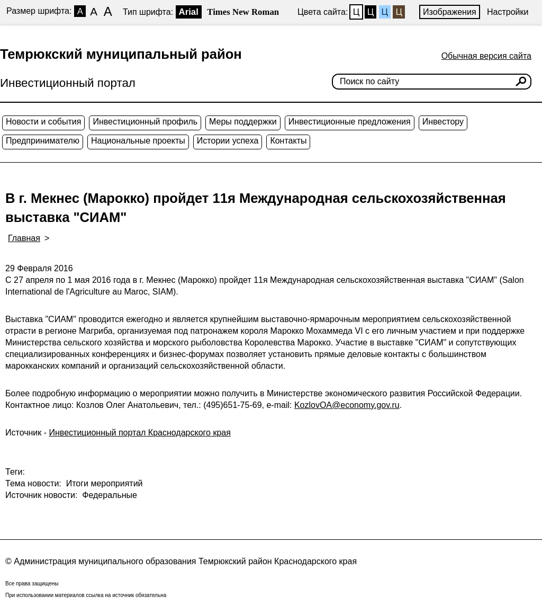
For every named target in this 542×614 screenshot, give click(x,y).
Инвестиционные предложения (349, 121)
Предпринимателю (42, 140)
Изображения (449, 11)
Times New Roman (243, 12)
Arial (188, 12)
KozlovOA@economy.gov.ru (347, 405)
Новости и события (43, 121)
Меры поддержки (243, 121)
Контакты (288, 140)
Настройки (507, 11)
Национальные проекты (138, 140)
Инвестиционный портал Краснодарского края (140, 432)
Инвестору (443, 121)
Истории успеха (228, 140)
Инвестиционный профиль (145, 121)
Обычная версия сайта (486, 55)
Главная (24, 238)
